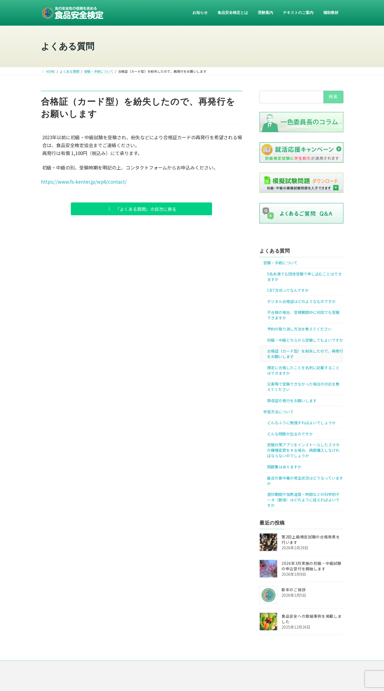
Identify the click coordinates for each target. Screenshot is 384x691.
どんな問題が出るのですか (290, 434)
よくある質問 (274, 251)
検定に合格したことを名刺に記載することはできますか (303, 370)
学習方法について (278, 411)
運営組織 (160, 667)
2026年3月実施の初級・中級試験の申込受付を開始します (311, 565)
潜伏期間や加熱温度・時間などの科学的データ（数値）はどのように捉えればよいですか (303, 500)
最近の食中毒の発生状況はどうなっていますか (305, 480)
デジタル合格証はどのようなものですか (301, 301)
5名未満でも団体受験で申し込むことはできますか (304, 276)
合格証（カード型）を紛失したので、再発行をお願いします (305, 353)
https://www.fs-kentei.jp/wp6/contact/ (84, 181)
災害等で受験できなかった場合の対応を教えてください (303, 386)
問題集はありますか (284, 466)
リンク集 (230, 667)
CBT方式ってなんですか (288, 290)
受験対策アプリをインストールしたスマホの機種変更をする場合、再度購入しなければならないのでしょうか (303, 450)
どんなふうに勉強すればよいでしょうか (301, 423)
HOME (107, 667)
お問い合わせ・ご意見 (264, 667)
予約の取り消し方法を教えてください (299, 329)
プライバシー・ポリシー (195, 667)
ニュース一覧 (133, 667)
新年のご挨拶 (294, 589)
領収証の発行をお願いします (292, 400)
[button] (141, 208)
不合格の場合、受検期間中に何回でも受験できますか (303, 315)
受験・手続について (280, 262)
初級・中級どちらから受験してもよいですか (305, 340)
